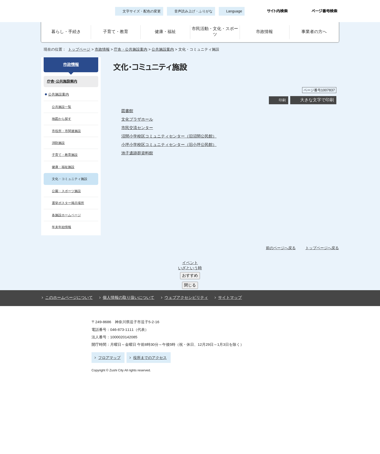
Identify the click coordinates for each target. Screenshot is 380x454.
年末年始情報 (61, 220)
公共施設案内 (162, 42)
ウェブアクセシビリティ (181, 256)
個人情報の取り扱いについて (126, 256)
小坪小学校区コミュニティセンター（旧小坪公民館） (164, 138)
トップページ (77, 42)
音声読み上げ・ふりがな (191, 11)
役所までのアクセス (148, 314)
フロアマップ (108, 314)
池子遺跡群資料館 (137, 146)
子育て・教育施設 (64, 148)
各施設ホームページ (65, 208)
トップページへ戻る (323, 241)
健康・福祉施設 (62, 160)
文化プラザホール (136, 112)
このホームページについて (68, 256)
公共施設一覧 (61, 100)
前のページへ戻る (282, 241)
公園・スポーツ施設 (65, 184)
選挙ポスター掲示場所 (67, 196)
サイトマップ (222, 256)
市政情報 (264, 28)
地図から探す (61, 111)
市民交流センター (136, 121)
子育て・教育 (115, 28)
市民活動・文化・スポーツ (214, 28)
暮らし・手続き (66, 28)
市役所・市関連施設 (65, 124)
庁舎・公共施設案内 (130, 42)
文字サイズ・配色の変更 (141, 11)
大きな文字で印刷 (317, 93)
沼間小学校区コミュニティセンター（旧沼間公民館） (164, 129)
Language (232, 11)
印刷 (282, 93)
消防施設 (58, 136)
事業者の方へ (314, 28)
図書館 (127, 104)
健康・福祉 (165, 28)
